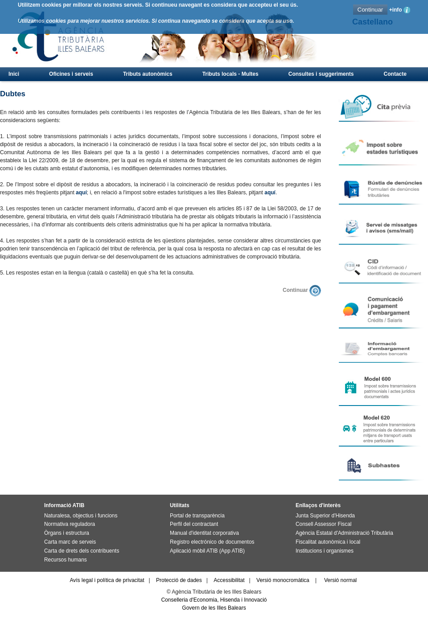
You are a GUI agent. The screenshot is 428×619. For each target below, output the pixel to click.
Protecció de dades (179, 580)
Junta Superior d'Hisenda (325, 515)
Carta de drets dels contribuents (81, 551)
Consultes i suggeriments (321, 74)
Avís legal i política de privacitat (107, 580)
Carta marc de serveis (70, 542)
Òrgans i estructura (66, 533)
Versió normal (340, 580)
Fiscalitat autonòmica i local (328, 542)
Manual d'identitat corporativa (204, 533)
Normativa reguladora (69, 524)
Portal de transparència (197, 515)
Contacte (395, 74)
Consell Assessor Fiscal (323, 524)
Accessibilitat (229, 580)
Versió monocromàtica (282, 580)
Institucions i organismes (325, 551)
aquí (81, 192)
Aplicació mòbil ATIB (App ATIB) (207, 551)
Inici (13, 74)
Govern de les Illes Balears (214, 608)
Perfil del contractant (194, 524)
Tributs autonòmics (148, 74)
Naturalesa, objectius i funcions (80, 515)
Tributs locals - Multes (230, 74)
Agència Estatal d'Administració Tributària (344, 533)
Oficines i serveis (71, 74)
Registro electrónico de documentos (212, 542)
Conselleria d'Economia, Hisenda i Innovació (214, 600)
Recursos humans (65, 560)
